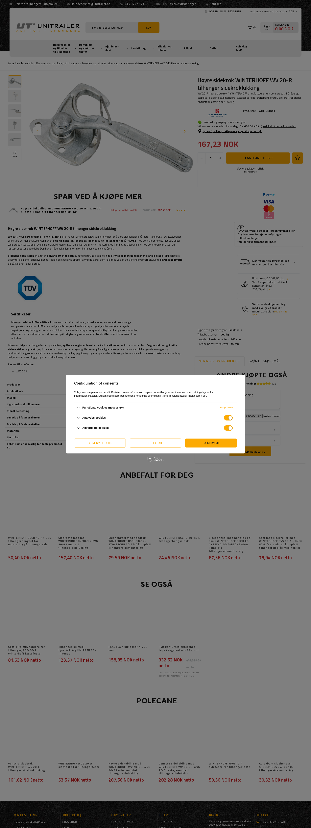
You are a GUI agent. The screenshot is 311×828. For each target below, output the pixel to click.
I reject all (155, 443)
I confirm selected (100, 443)
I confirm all (211, 443)
